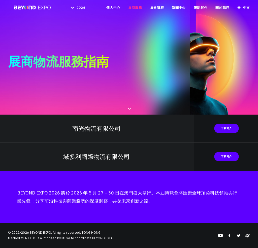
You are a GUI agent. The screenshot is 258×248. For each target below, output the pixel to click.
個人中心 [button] (113, 10)
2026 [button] (80, 10)
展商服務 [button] (135, 10)
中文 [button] (246, 10)
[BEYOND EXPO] (30, 9)
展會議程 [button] (157, 10)
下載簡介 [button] (226, 128)
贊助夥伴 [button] (201, 10)
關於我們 (222, 10)
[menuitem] (75, 9)
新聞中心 (179, 10)
